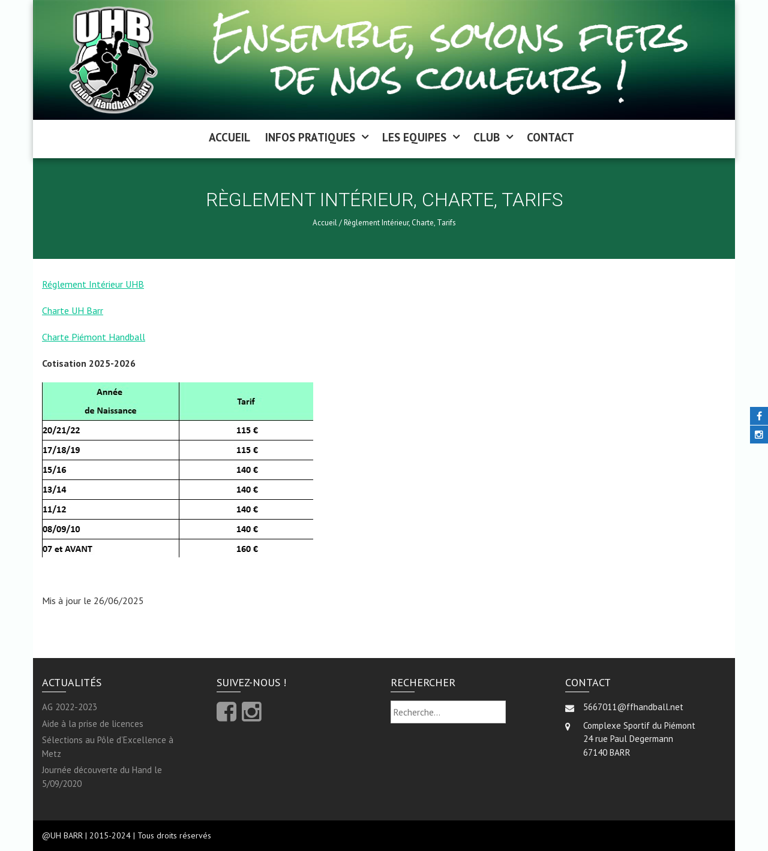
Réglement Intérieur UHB (93, 284)
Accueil (325, 223)
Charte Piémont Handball (93, 337)
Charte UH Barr (72, 310)
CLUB (486, 137)
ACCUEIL (229, 137)
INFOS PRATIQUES (310, 137)
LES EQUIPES (414, 137)
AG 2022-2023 (69, 707)
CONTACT (550, 137)
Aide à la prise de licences (92, 723)
